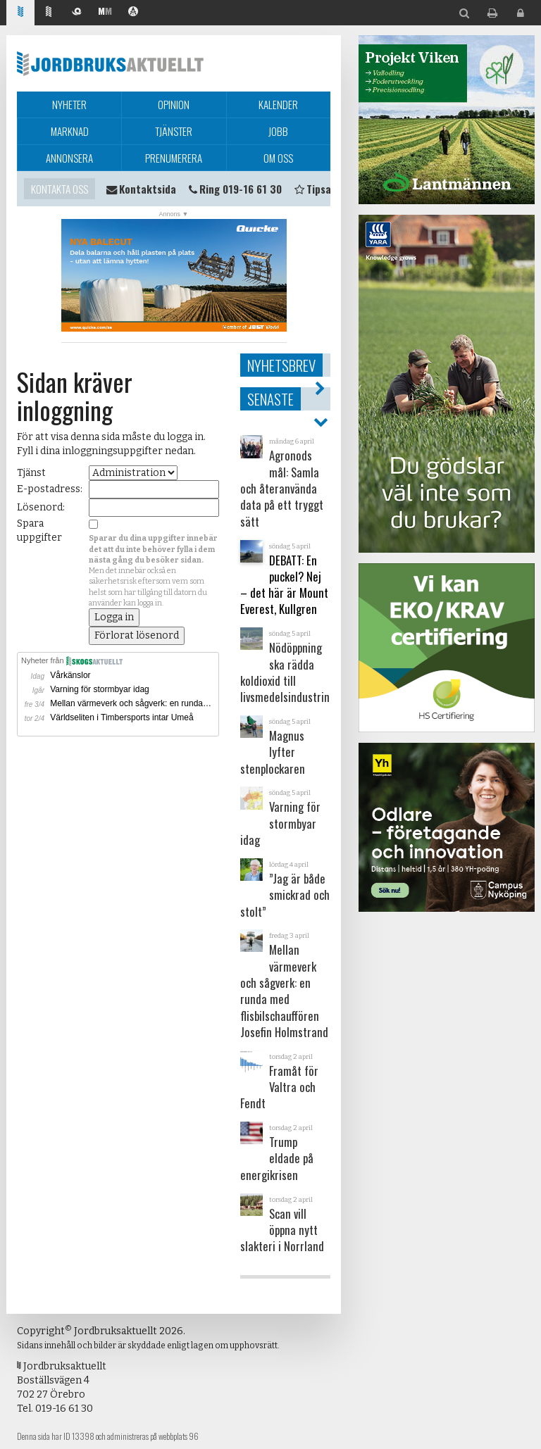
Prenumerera (173, 157)
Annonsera (69, 157)
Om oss (278, 157)
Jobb (278, 131)
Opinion (173, 104)
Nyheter (69, 104)
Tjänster (173, 131)
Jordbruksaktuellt (110, 63)
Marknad (70, 131)
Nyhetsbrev (281, 365)
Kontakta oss (59, 188)
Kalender (278, 104)
